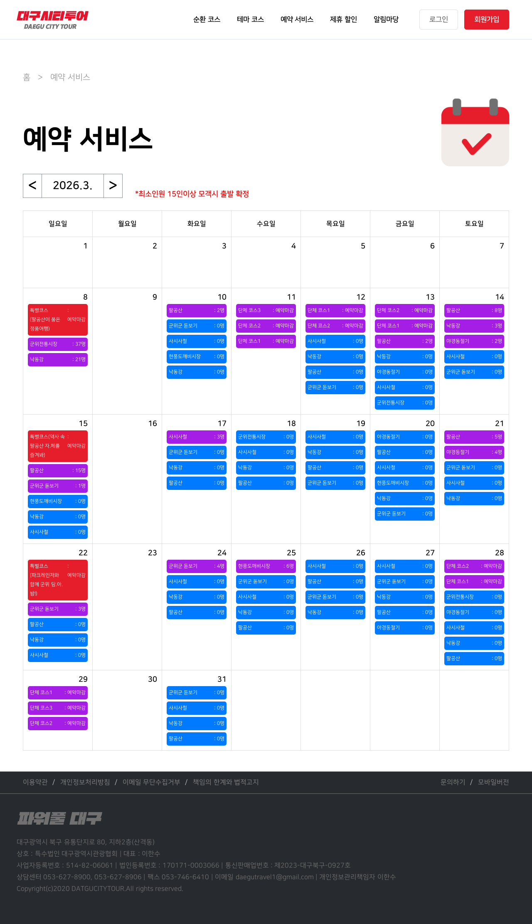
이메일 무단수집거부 (151, 782)
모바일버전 (493, 782)
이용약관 (35, 782)
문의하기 (453, 782)
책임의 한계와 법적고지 (226, 782)
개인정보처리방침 (85, 782)
